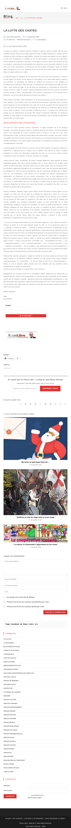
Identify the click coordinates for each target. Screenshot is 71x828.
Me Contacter (17, 818)
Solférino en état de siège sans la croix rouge (35, 516)
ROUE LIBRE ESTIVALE (11, 767)
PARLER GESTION (10, 714)
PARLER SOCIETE (24, 39)
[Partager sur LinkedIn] (35, 403)
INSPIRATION (8, 687)
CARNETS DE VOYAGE (11, 650)
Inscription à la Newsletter (33, 818)
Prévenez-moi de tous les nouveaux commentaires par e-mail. (28, 601)
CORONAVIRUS (9, 653)
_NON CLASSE (8, 771)
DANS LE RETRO (9, 661)
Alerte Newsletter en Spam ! (55, 818)
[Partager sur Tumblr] (55, 403)
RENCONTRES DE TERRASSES (14, 759)
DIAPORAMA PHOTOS (11, 668)
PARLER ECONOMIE (10, 702)
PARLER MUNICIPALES (11, 725)
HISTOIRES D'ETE (10, 684)
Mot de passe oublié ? (35, 797)
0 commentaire (41, 39)
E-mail (8, 305)
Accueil (8, 818)
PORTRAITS (8, 752)
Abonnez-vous (50, 388)
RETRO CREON (9, 763)
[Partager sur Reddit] (50, 403)
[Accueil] (6, 18)
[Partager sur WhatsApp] (65, 403)
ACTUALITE (10, 39)
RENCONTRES (8, 756)
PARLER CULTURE (10, 699)
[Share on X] (20, 403)
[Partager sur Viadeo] (60, 403)
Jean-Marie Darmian (13, 37)
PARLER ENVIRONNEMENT (13, 706)
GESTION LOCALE (10, 676)
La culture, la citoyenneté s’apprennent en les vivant (35, 544)
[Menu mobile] (64, 8)
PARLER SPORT (9, 748)
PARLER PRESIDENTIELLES (13, 733)
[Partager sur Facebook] (25, 403)
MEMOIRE (7, 695)
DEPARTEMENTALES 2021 (12, 665)
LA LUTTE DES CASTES (33, 18)
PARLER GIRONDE (10, 718)
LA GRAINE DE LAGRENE (12, 691)
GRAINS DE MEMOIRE (11, 680)
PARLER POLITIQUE (10, 729)
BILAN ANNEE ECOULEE (12, 646)
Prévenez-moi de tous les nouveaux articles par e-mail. (25, 606)
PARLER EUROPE (9, 710)
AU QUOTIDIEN (9, 642)
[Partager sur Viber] (40, 403)
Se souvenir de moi (37, 794)
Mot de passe (8, 790)
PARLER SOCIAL (9, 737)
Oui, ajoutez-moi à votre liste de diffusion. (19, 596)
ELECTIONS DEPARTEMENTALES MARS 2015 (19, 672)
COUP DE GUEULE (10, 657)
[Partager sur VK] (45, 403)
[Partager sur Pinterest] (30, 403)
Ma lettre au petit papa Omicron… (35, 461)
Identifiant (7, 785)
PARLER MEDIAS (9, 721)
